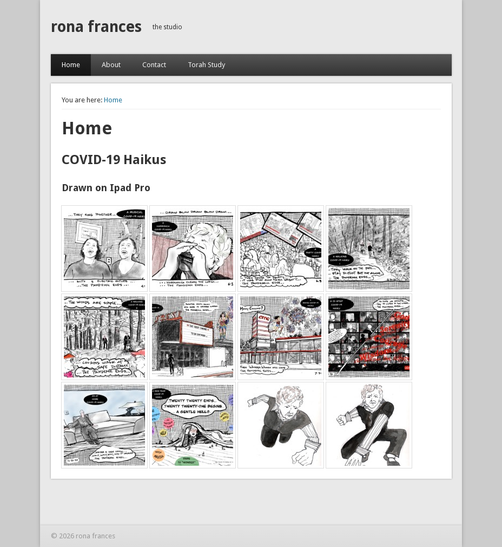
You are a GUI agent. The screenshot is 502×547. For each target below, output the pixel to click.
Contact (154, 65)
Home (71, 65)
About (111, 65)
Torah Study (206, 65)
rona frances (96, 27)
